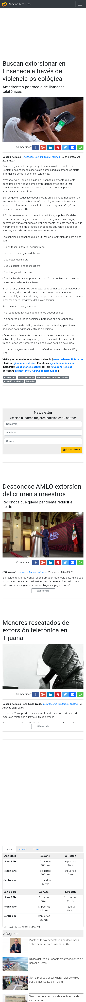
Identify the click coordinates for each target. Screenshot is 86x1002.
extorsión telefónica (13, 381)
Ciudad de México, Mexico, (33, 572)
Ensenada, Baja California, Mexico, (42, 156)
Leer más (43, 590)
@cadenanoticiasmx (62, 363)
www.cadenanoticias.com (68, 359)
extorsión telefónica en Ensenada (52, 377)
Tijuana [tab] (9, 716)
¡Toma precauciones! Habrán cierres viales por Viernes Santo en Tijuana (54, 846)
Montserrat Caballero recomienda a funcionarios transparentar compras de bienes (52, 977)
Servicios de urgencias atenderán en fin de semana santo (54, 865)
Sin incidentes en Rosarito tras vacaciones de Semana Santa (56, 828)
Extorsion (30, 381)
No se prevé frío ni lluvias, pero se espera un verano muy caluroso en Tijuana (55, 884)
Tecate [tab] (36, 716)
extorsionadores (26, 377)
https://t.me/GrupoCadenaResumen (36, 370)
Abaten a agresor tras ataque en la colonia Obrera (54, 957)
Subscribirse (71, 449)
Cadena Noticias (16, 4)
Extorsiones (9, 377)
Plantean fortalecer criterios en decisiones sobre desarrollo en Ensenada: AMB (54, 809)
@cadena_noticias (24, 363)
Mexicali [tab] (23, 716)
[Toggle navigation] (79, 4)
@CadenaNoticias (61, 366)
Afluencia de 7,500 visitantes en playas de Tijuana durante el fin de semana (53, 994)
